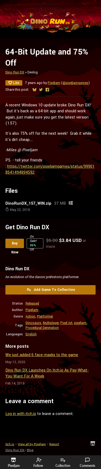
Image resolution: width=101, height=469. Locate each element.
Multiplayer (51, 322)
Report (54, 444)
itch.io (9, 444)
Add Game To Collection (50, 289)
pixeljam (80, 322)
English (31, 334)
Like (13, 82)
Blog (30, 450)
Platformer (45, 316)
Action (30, 316)
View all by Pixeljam (32, 444)
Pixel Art (66, 322)
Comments (87, 462)
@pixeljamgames (75, 82)
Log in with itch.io (20, 414)
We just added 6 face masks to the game (41, 355)
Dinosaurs (33, 322)
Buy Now (14, 244)
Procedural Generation (42, 327)
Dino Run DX (14, 72)
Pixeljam (54, 82)
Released (32, 303)
